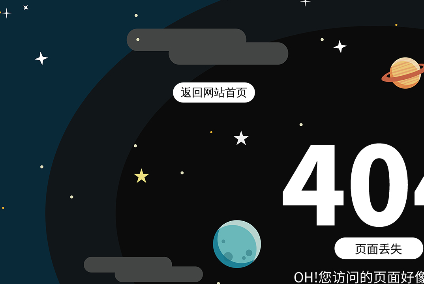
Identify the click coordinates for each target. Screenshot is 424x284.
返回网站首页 (214, 92)
